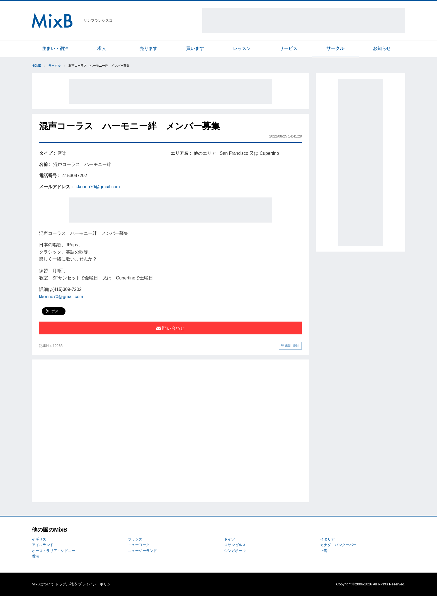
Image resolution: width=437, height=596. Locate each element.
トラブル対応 (66, 584)
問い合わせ (170, 328)
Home (36, 65)
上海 (323, 551)
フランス (135, 539)
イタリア (327, 539)
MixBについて (43, 584)
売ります (148, 48)
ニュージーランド (142, 551)
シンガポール (235, 551)
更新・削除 (290, 345)
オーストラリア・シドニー (53, 551)
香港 (35, 556)
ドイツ (229, 539)
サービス (288, 48)
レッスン (242, 48)
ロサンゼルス (235, 545)
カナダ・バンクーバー (338, 545)
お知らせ (382, 48)
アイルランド (43, 545)
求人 (101, 48)
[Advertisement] (303, 20)
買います (195, 48)
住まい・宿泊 (55, 48)
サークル (335, 48)
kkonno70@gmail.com (98, 186)
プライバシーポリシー (96, 584)
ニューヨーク (139, 545)
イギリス (39, 539)
